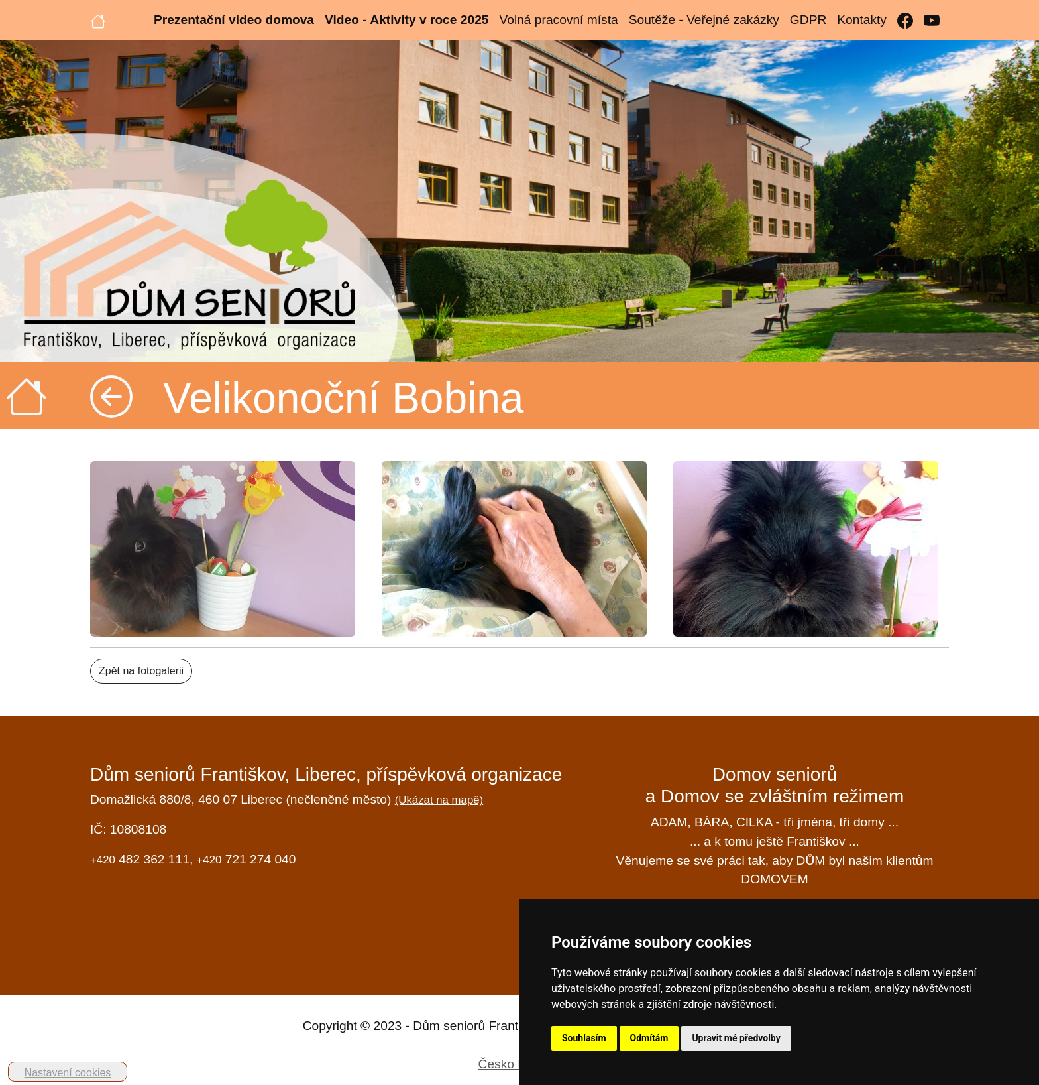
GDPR (808, 20)
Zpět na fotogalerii (141, 670)
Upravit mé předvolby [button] (736, 1038)
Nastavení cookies (68, 1072)
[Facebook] (905, 20)
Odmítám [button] (649, 1038)
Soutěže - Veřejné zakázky (704, 20)
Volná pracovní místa (558, 20)
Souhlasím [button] (584, 1038)
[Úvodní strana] (98, 20)
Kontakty (862, 20)
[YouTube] (931, 20)
